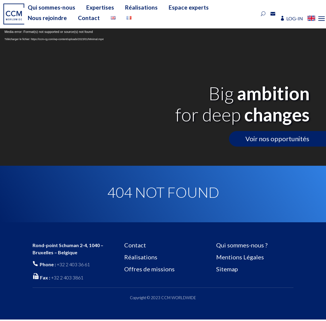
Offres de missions (149, 269)
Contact (89, 17)
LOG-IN (294, 18)
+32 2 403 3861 (67, 277)
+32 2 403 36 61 (73, 264)
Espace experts (189, 7)
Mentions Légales (240, 257)
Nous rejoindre (47, 17)
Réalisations (141, 7)
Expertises (100, 7)
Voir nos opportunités (277, 139)
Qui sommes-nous (51, 7)
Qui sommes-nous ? (241, 245)
